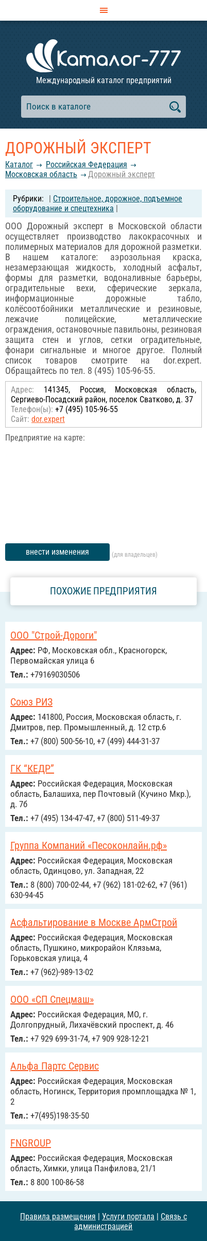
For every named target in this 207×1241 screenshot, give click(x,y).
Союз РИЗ (31, 702)
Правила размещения (58, 1216)
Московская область (41, 174)
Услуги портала (128, 1216)
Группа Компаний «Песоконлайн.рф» (88, 845)
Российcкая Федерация (86, 164)
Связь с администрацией (130, 1221)
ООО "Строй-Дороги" (53, 635)
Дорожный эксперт (121, 174)
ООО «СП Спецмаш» (52, 999)
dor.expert (48, 419)
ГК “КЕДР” (32, 768)
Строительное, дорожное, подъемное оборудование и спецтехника (97, 203)
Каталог (19, 164)
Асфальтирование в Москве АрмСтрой (93, 922)
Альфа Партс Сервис (54, 1066)
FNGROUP (30, 1143)
